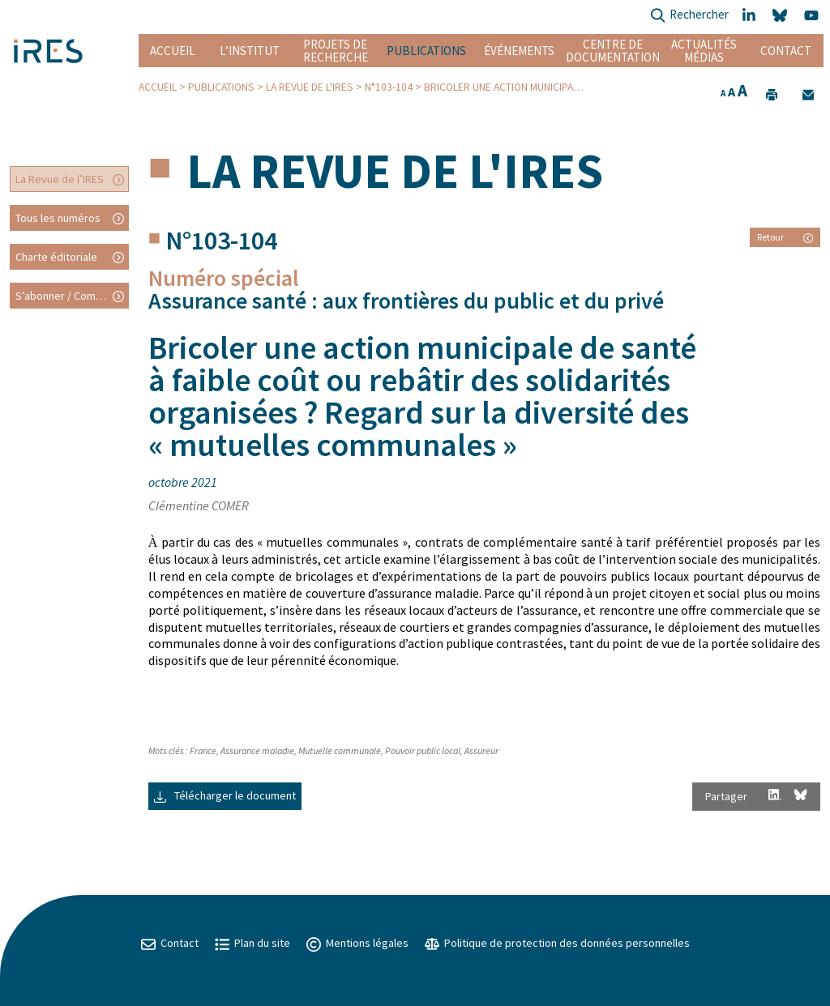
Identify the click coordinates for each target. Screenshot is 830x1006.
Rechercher (689, 15)
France (203, 750)
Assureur (481, 750)
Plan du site (252, 943)
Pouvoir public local (422, 750)
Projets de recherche (335, 50)
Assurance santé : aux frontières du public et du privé (406, 300)
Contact (785, 50)
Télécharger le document (225, 795)
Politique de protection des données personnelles (557, 943)
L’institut (250, 50)
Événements (519, 50)
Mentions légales (357, 943)
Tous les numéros (58, 218)
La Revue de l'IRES (309, 87)
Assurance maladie (257, 750)
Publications (426, 50)
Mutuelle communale (339, 750)
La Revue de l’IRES (59, 179)
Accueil (172, 50)
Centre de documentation (612, 50)
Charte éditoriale (56, 256)
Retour (785, 237)
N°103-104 (389, 87)
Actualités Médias (704, 50)
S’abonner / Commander (72, 295)
